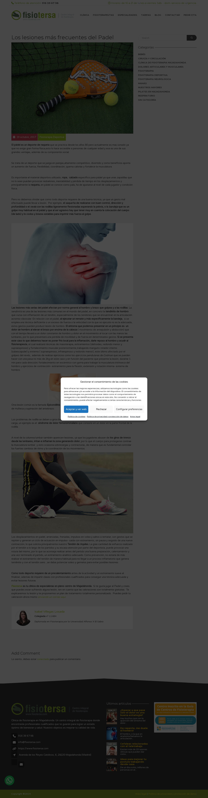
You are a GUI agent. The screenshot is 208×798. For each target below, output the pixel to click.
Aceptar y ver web (76, 409)
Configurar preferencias (129, 409)
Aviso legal (135, 416)
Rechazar (101, 409)
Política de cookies (76, 416)
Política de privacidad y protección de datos (107, 416)
